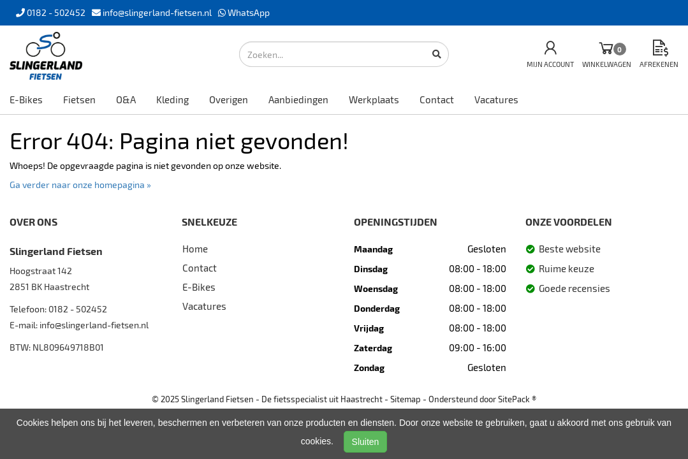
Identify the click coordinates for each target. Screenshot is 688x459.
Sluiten (365, 442)
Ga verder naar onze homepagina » (80, 184)
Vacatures (496, 99)
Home (195, 248)
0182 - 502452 (77, 308)
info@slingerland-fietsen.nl (94, 324)
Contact (437, 99)
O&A (126, 99)
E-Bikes (26, 99)
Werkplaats (374, 99)
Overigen (228, 99)
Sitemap (405, 399)
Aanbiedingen (298, 99)
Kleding (172, 99)
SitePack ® (517, 399)
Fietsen (79, 99)
